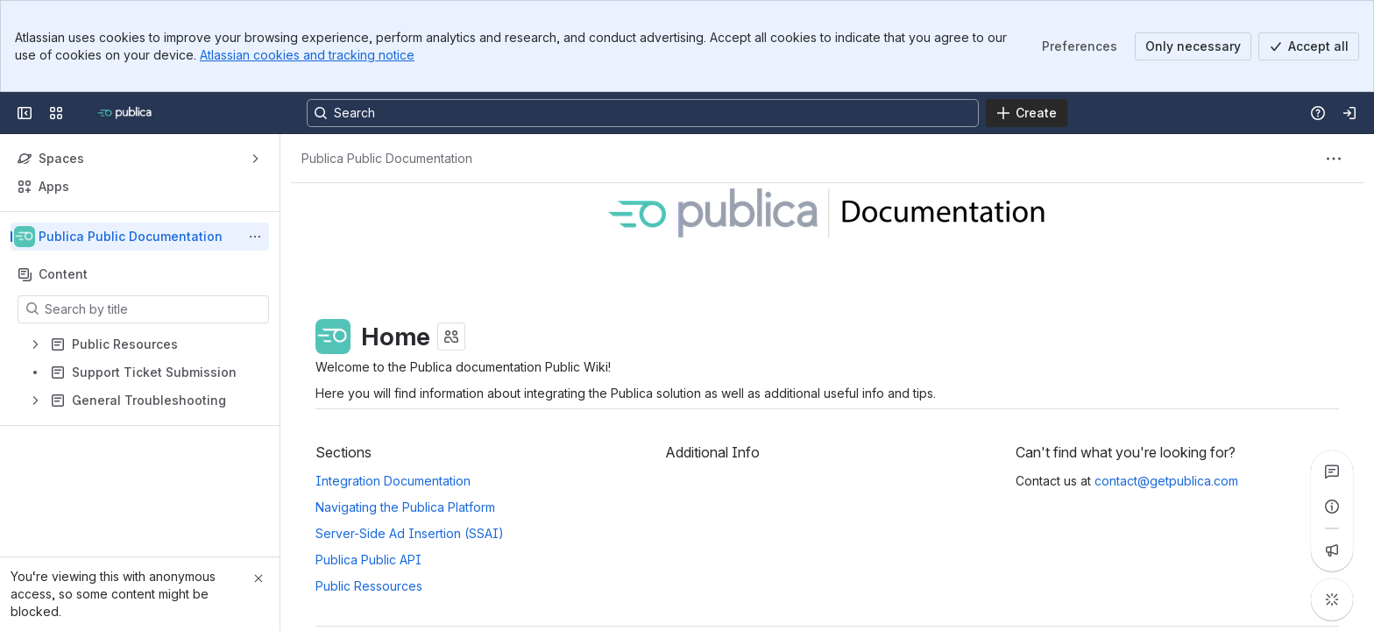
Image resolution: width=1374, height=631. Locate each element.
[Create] (1026, 113)
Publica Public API (368, 559)
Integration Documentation (393, 480)
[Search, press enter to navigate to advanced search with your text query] (643, 113)
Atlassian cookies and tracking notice (307, 54)
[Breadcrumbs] (386, 158)
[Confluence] (127, 113)
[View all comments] (1332, 471)
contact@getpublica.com (1166, 480)
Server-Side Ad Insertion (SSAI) (409, 533)
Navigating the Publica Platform (405, 507)
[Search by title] (153, 309)
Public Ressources (368, 585)
